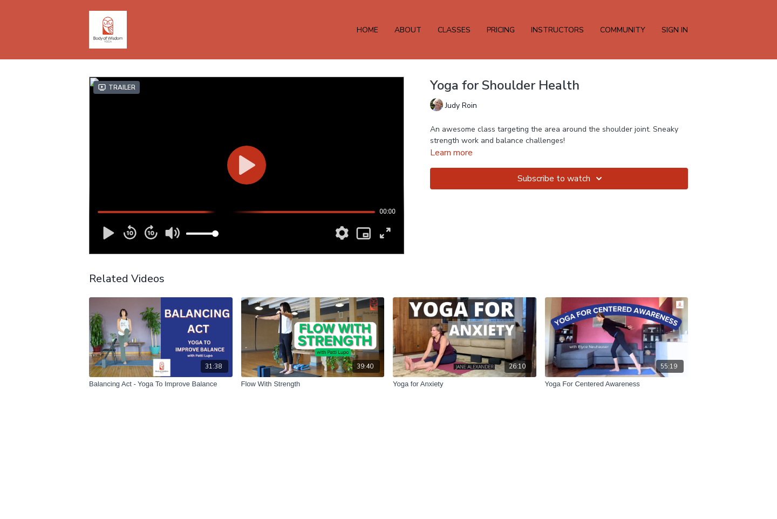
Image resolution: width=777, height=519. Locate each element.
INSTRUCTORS (557, 30)
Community (622, 30)
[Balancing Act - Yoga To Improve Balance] (161, 384)
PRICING (501, 30)
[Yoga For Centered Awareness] (617, 384)
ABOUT (407, 30)
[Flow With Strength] (313, 384)
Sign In (675, 30)
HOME (367, 30)
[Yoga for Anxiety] (464, 384)
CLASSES (454, 30)
